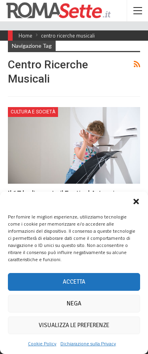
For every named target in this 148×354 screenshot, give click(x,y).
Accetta (74, 281)
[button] (136, 201)
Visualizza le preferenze (74, 325)
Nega (74, 303)
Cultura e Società (33, 112)
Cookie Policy (42, 343)
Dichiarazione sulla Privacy (88, 343)
